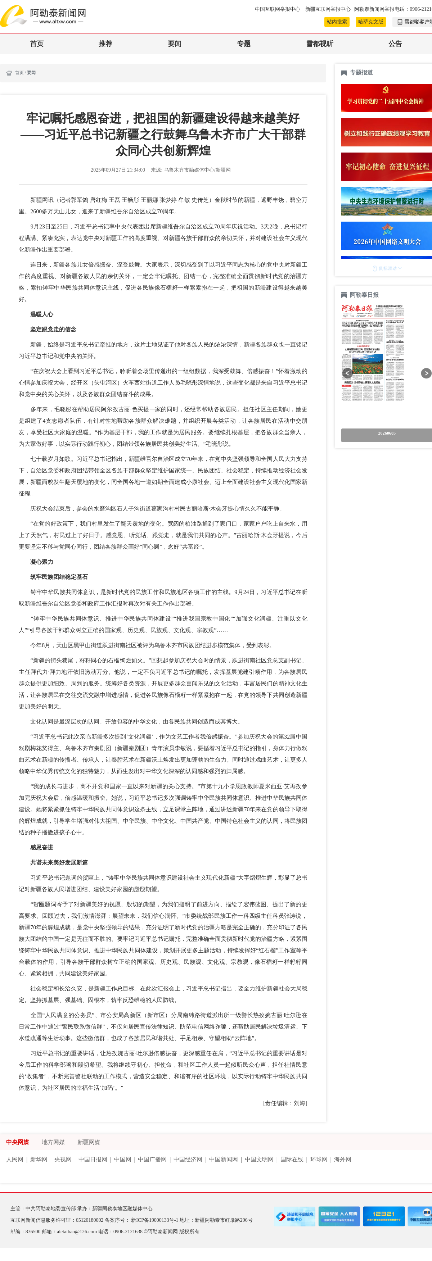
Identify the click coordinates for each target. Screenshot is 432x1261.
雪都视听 (319, 43)
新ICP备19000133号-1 (155, 1220)
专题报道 (361, 72)
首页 (37, 43)
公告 (395, 43)
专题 (244, 43)
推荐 (105, 43)
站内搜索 (337, 21)
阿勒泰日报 (365, 295)
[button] (347, 373)
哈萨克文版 (370, 21)
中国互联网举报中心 (278, 9)
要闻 (174, 43)
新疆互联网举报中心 (328, 9)
